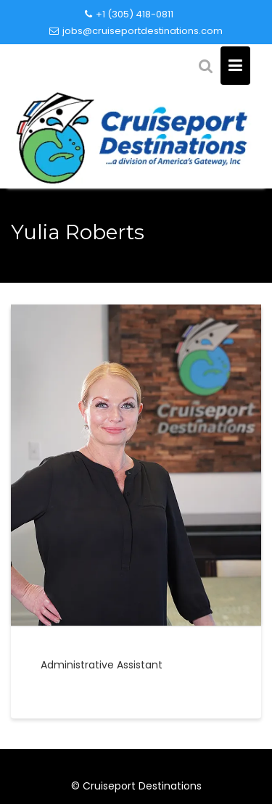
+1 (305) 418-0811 (129, 14)
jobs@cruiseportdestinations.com (136, 31)
